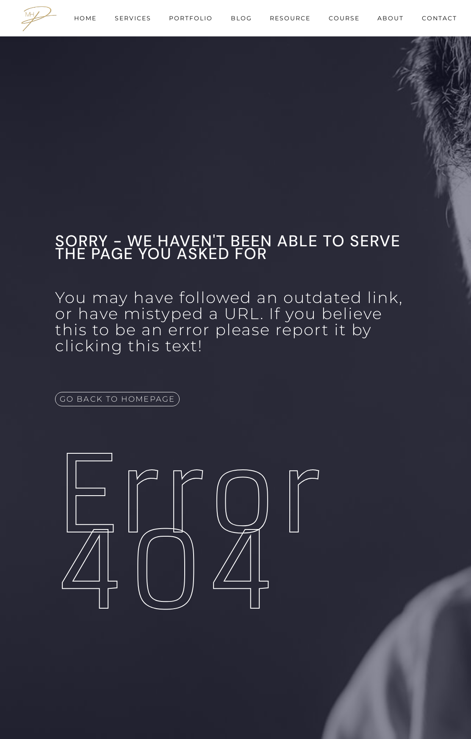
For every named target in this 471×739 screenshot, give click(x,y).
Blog (241, 18)
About (390, 18)
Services (133, 18)
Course (344, 18)
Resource (290, 18)
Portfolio (191, 18)
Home (85, 18)
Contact (439, 18)
